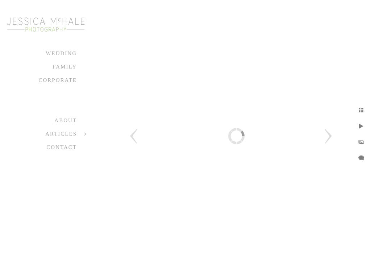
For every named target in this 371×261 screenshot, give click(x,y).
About (65, 120)
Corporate (57, 80)
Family (65, 67)
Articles (61, 134)
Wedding (61, 53)
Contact (61, 147)
